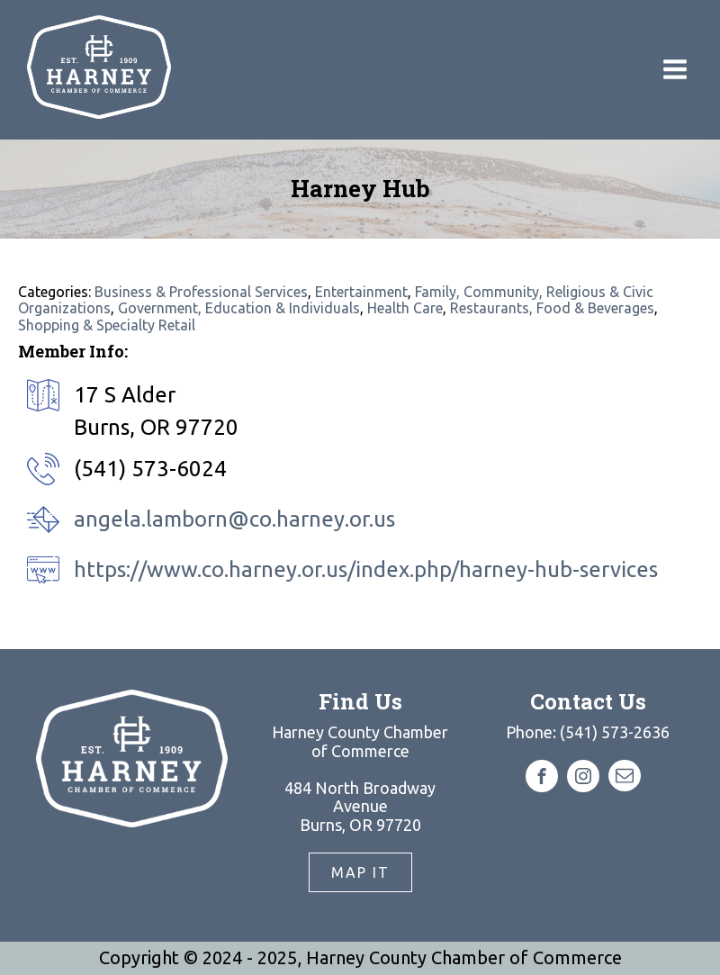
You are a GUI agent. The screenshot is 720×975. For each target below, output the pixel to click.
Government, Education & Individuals (239, 308)
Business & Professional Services (201, 292)
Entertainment (361, 292)
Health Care (405, 308)
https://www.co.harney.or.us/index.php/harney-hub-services (366, 569)
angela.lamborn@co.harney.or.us (234, 519)
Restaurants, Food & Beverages (552, 308)
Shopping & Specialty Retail (106, 325)
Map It (360, 872)
